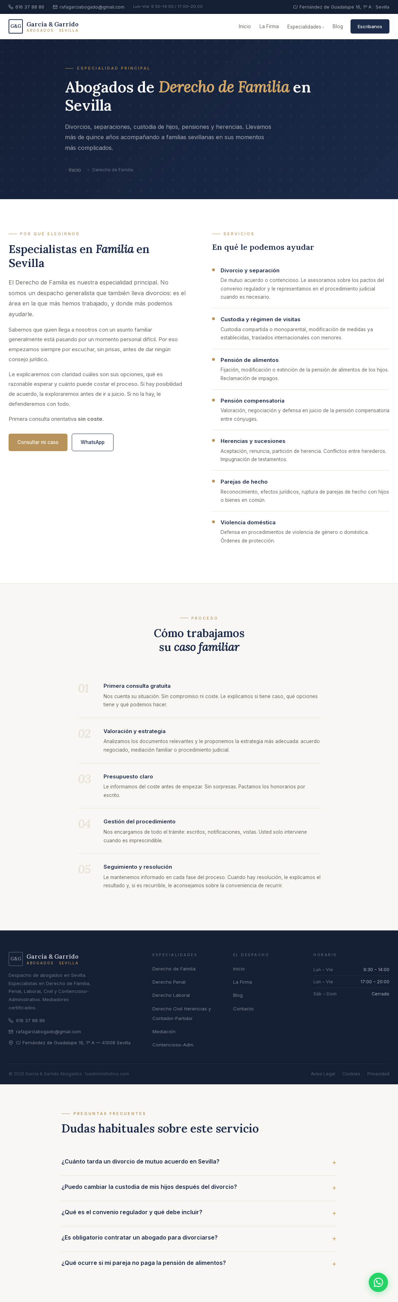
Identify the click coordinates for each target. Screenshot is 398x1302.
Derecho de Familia (174, 969)
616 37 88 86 (26, 7)
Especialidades (304, 27)
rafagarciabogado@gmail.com (89, 7)
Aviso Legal (323, 1073)
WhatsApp (93, 442)
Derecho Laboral (171, 995)
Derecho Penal (169, 982)
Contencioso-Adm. (173, 1045)
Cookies (351, 1073)
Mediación (164, 1031)
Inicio (245, 26)
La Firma (269, 26)
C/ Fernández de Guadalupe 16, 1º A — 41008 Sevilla (70, 1042)
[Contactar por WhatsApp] (378, 1282)
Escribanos (370, 26)
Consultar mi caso (38, 442)
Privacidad (378, 1073)
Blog (338, 26)
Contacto (243, 1008)
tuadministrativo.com (107, 1073)
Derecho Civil (167, 1008)
